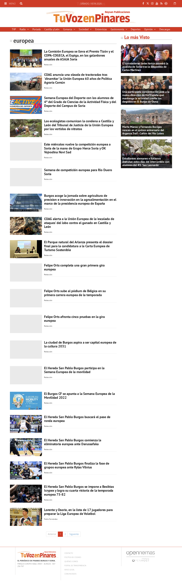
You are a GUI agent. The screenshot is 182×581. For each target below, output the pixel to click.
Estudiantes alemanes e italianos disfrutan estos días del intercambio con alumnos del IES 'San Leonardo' (145, 162)
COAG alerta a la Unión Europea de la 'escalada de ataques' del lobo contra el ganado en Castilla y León (79, 223)
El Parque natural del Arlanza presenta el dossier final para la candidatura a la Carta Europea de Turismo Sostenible (78, 246)
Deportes (135, 29)
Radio (23, 29)
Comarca (68, 29)
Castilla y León (51, 29)
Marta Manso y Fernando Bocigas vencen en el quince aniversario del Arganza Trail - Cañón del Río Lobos (143, 130)
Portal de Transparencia (75, 565)
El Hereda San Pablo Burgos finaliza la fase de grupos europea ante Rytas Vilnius (76, 465)
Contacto (68, 553)
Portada (36, 29)
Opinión (148, 29)
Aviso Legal (69, 569)
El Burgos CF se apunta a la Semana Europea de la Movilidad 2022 (79, 395)
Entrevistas (101, 29)
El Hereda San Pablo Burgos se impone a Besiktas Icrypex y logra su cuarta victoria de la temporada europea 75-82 (79, 490)
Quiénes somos (71, 561)
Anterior (52, 534)
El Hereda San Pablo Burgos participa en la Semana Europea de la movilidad (74, 370)
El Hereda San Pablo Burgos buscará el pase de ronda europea (77, 419)
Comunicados (70, 574)
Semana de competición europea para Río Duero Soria (78, 172)
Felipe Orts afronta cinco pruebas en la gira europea (74, 319)
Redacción (48, 64)
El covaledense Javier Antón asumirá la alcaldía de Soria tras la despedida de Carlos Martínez (145, 67)
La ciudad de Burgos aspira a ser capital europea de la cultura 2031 (80, 344)
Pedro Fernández (51, 519)
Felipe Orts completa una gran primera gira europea (74, 267)
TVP (14, 29)
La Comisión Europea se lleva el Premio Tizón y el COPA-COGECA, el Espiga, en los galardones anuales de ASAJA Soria (78, 55)
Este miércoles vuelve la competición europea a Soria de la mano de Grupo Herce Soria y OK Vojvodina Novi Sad (77, 148)
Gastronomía (118, 29)
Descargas (164, 29)
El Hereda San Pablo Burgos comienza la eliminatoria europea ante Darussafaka (72, 442)
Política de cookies (72, 557)
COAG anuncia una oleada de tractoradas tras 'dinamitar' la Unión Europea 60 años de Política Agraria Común (78, 78)
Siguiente (74, 534)
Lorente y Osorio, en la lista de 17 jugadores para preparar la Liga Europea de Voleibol (78, 512)
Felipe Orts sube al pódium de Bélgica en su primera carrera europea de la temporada (75, 293)
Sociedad (84, 29)
